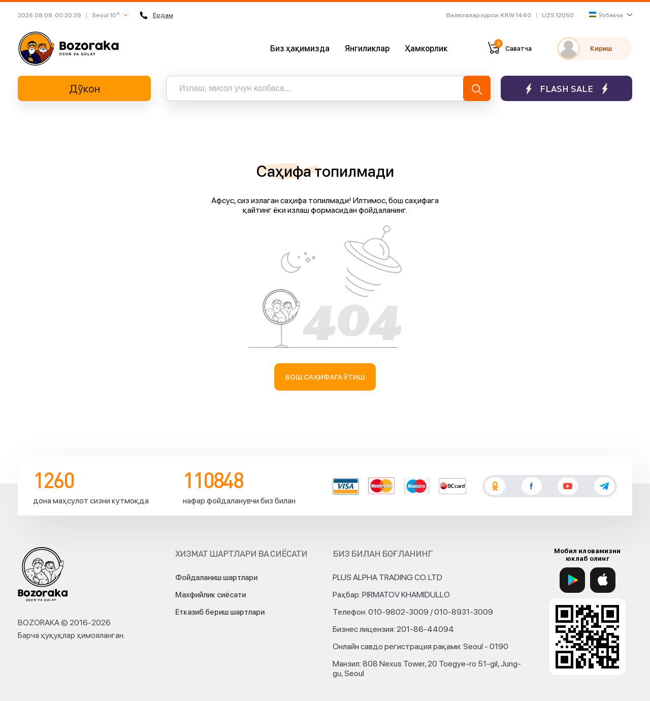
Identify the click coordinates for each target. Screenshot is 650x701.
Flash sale (566, 88)
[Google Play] (572, 580)
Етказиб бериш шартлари (220, 612)
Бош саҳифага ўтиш (325, 377)
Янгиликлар (367, 48)
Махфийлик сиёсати (210, 594)
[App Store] (602, 580)
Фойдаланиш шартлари (216, 577)
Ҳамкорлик (426, 48)
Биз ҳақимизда (300, 48)
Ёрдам (156, 15)
